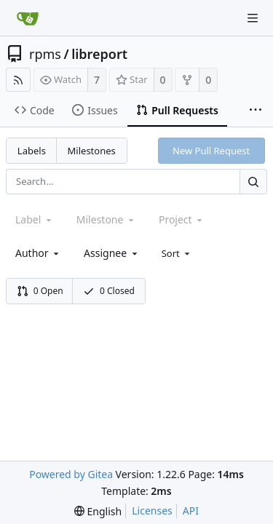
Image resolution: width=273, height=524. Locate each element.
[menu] (177, 253)
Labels (31, 150)
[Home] (27, 18)
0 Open (40, 291)
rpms (45, 54)
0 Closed (109, 291)
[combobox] (38, 253)
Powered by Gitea (71, 474)
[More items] (255, 111)
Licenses (152, 510)
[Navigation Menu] (253, 18)
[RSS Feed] (18, 80)
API (191, 510)
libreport (99, 54)
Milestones (92, 150)
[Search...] (253, 181)
